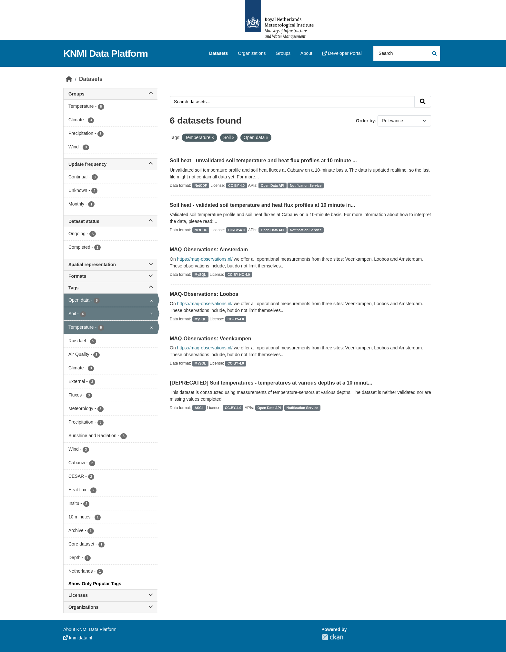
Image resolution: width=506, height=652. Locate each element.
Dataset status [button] (110, 221)
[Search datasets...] (406, 53)
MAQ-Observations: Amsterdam (209, 249)
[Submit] (434, 53)
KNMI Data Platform (105, 53)
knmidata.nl (77, 637)
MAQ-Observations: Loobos (204, 294)
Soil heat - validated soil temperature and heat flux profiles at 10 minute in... (262, 205)
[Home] (69, 79)
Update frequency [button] (110, 164)
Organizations (252, 53)
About (306, 53)
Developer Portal (341, 53)
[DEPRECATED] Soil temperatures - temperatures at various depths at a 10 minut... (271, 383)
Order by (365, 120)
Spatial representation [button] (110, 264)
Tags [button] (110, 288)
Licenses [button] (110, 595)
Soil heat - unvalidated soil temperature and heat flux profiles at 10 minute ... (263, 160)
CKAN (332, 637)
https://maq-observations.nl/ (205, 259)
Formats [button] (110, 276)
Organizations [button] (110, 607)
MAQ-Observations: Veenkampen (210, 338)
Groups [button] (110, 94)
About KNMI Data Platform (89, 629)
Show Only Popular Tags (94, 583)
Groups (283, 53)
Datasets (218, 53)
